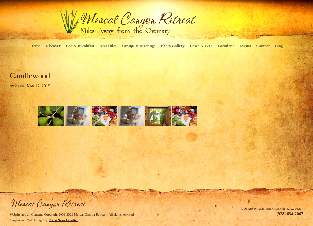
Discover (53, 46)
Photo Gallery (173, 46)
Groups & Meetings (139, 46)
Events (245, 46)
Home (35, 46)
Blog (279, 46)
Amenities (108, 46)
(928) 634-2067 (290, 214)
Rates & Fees (201, 46)
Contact (263, 46)
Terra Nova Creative (63, 220)
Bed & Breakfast (80, 46)
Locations (226, 46)
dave (19, 86)
